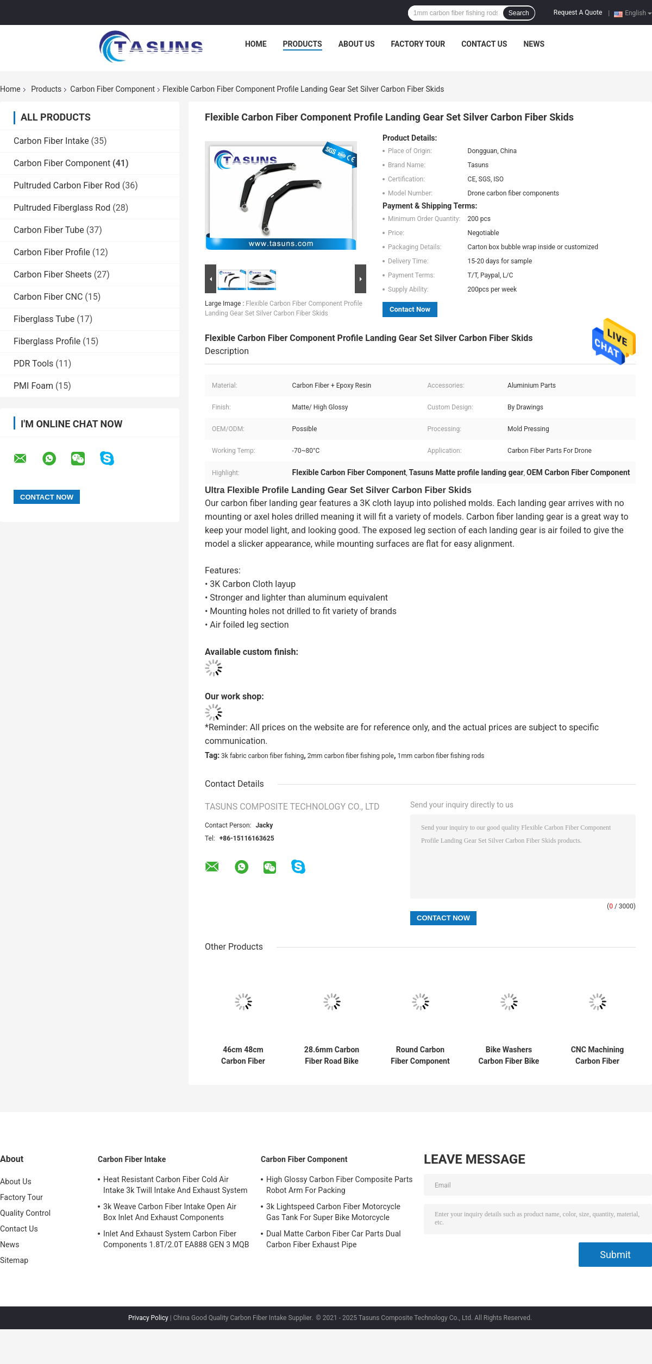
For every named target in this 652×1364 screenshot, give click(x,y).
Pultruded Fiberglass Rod (62, 208)
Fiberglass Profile (47, 341)
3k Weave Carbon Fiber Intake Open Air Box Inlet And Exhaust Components (169, 1212)
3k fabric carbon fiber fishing (262, 756)
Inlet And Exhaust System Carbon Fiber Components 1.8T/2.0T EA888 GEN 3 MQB (176, 1239)
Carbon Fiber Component (112, 89)
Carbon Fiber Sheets (53, 274)
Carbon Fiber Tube (49, 230)
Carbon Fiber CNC (48, 297)
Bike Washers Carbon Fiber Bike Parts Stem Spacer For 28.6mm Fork (509, 1055)
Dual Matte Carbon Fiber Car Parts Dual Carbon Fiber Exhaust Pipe (333, 1239)
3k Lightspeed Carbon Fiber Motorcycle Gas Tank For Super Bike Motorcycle (333, 1212)
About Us (356, 44)
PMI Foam (33, 386)
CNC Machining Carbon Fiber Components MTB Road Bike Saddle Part (597, 1055)
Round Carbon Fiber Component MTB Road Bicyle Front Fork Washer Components (420, 1055)
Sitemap (14, 1260)
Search (519, 13)
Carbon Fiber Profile (52, 252)
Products (302, 44)
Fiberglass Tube (44, 319)
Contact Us (484, 44)
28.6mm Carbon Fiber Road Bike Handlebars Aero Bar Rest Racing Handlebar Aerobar (331, 1055)
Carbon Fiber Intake (51, 141)
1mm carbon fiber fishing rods (440, 756)
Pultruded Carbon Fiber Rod (67, 185)
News (533, 44)
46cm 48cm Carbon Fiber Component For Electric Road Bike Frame (243, 1055)
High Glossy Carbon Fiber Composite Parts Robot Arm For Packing (339, 1185)
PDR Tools (33, 363)
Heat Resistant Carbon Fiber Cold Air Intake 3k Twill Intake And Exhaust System (175, 1185)
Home (256, 44)
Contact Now (410, 309)
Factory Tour (418, 44)
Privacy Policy (148, 1318)
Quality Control (25, 1213)
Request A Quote (578, 12)
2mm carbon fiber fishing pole (351, 756)
